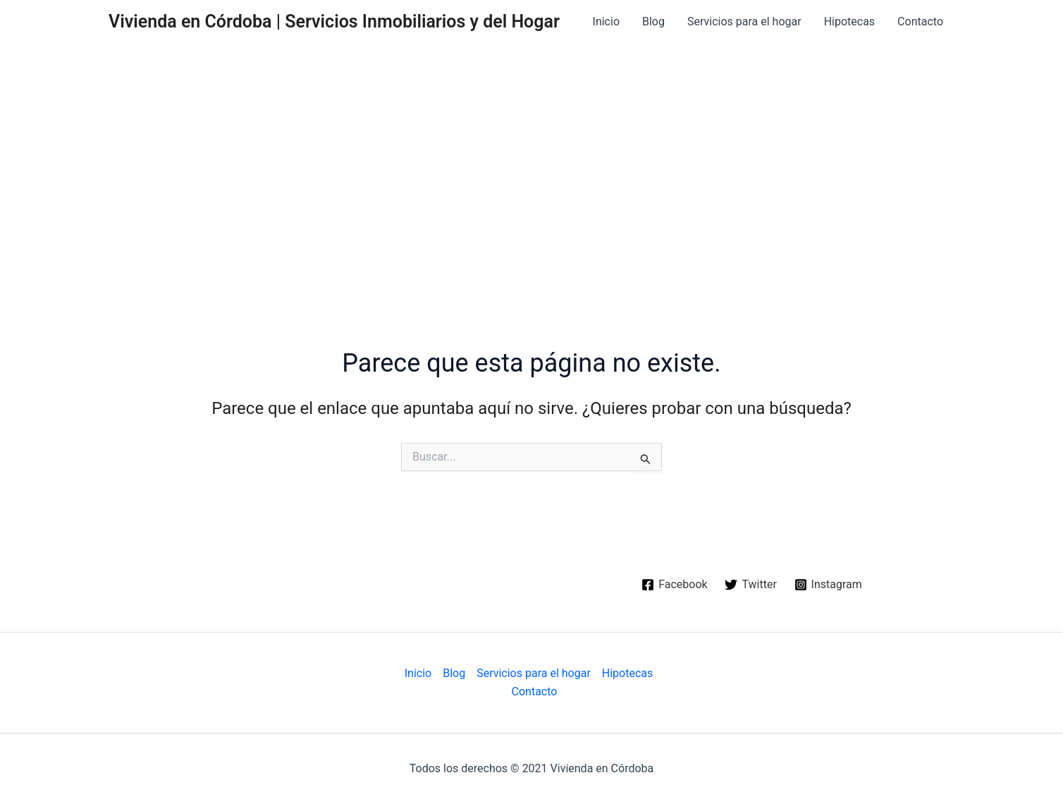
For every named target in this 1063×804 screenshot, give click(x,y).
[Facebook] (674, 584)
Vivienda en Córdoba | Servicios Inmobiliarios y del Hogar (334, 21)
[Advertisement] (531, 149)
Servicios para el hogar (744, 21)
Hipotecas (849, 21)
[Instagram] (827, 584)
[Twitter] (750, 584)
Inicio (606, 21)
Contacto (920, 21)
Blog (653, 21)
